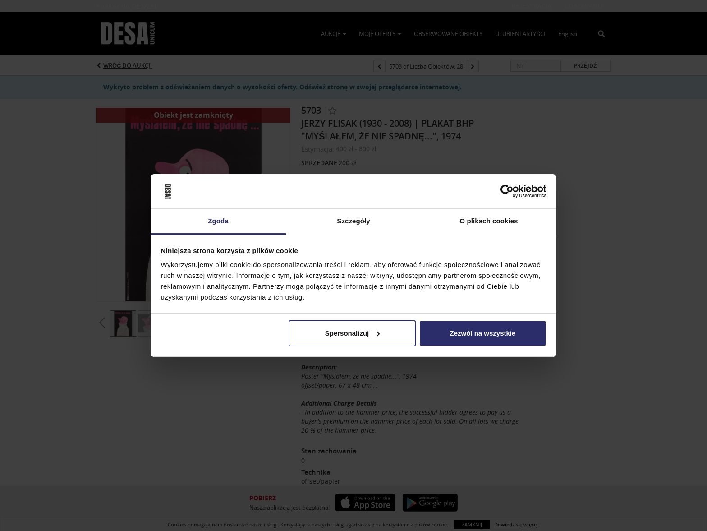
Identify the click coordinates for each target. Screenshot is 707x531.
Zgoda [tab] (218, 221)
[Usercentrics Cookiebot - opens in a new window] (507, 191)
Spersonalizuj (352, 333)
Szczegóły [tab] (353, 221)
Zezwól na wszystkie (482, 333)
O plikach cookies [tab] (488, 221)
